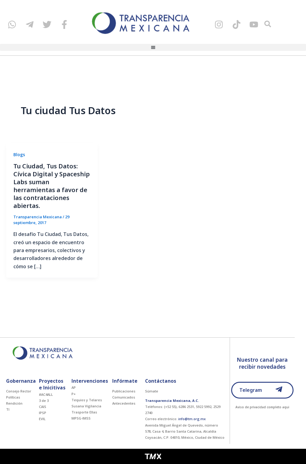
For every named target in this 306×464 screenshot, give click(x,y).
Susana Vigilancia (86, 406)
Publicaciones (123, 391)
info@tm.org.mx (192, 419)
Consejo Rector (18, 391)
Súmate (151, 391)
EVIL (42, 419)
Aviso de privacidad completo (258, 407)
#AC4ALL (46, 394)
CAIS (42, 406)
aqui (285, 407)
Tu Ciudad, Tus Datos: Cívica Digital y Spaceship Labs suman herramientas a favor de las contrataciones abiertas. (51, 186)
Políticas (13, 397)
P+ (73, 394)
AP (73, 387)
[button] (153, 47)
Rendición (14, 403)
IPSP (42, 412)
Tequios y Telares (86, 400)
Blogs (19, 154)
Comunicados (123, 397)
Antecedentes (123, 403)
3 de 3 (44, 400)
